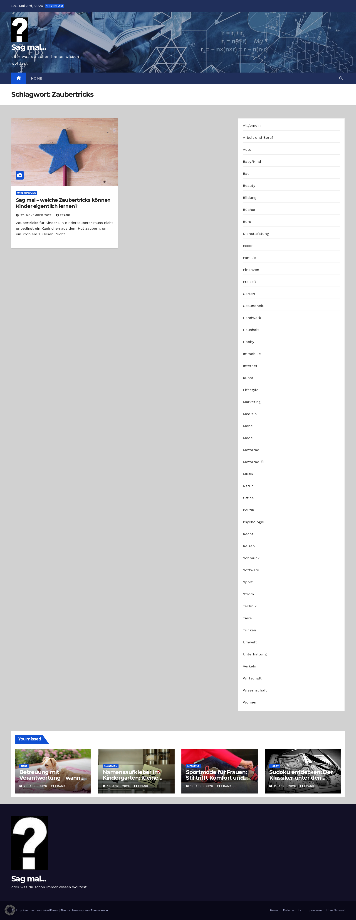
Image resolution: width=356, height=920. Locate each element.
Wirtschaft (252, 678)
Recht (248, 534)
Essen (248, 245)
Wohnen (250, 702)
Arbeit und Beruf (258, 137)
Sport (248, 582)
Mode (248, 438)
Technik (250, 606)
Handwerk (252, 318)
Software (251, 570)
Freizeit (249, 282)
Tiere (247, 618)
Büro (247, 221)
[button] (341, 78)
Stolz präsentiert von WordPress (35, 910)
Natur (248, 486)
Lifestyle (250, 390)
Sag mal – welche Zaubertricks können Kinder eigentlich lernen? (63, 203)
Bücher (249, 209)
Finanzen (251, 270)
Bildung (249, 197)
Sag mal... (28, 47)
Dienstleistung (256, 233)
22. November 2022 (36, 215)
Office (248, 498)
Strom (248, 594)
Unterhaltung (26, 193)
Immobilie (252, 354)
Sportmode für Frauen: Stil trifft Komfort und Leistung (216, 778)
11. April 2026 (285, 786)
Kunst (248, 378)
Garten (249, 294)
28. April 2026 (36, 786)
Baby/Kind (252, 161)
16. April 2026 (119, 786)
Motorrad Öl (254, 462)
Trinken (249, 630)
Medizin (250, 414)
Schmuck (251, 558)
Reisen (249, 546)
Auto (247, 149)
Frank (63, 215)
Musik (248, 474)
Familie (249, 258)
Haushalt (251, 330)
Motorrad (251, 450)
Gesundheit (253, 306)
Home (36, 78)
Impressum (314, 910)
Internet (250, 366)
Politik (248, 510)
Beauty (249, 185)
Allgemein (252, 125)
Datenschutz (292, 910)
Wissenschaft (255, 690)
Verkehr (250, 666)
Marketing (252, 402)
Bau (246, 173)
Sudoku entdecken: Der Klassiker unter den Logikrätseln (301, 778)
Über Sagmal (335, 910)
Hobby (248, 342)
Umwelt (250, 642)
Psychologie (253, 522)
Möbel (248, 426)
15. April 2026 (202, 786)
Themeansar (99, 910)
